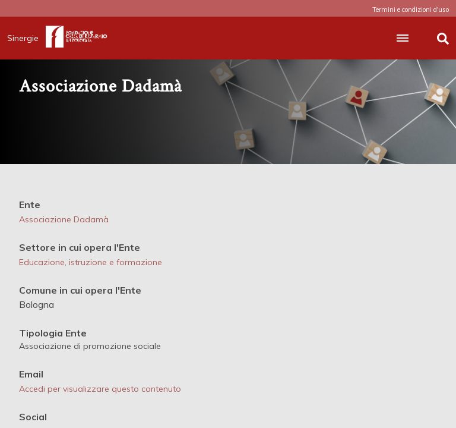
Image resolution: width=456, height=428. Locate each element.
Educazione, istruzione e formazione (90, 262)
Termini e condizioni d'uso (410, 9)
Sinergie (26, 38)
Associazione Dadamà (64, 219)
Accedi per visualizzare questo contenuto (100, 388)
